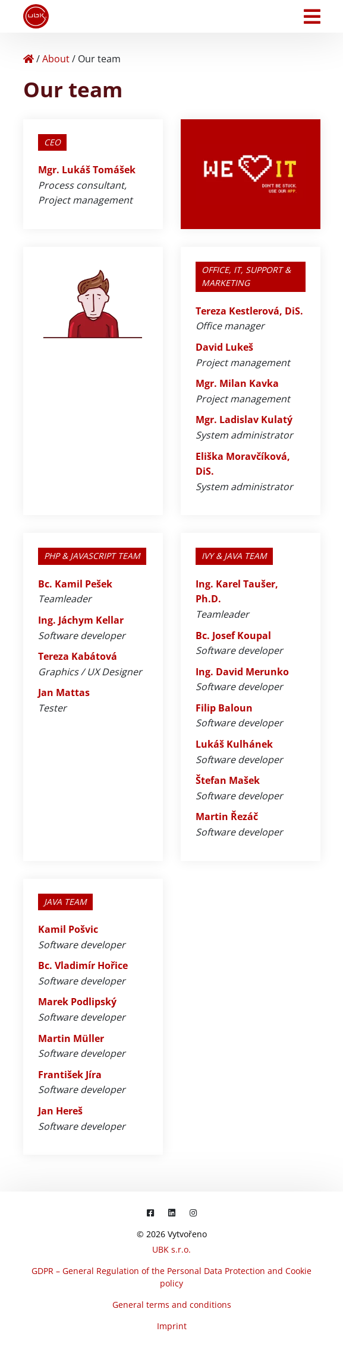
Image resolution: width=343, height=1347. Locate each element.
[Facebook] (150, 1212)
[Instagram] (193, 1212)
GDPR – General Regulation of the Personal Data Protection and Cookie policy (171, 1277)
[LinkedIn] (171, 1212)
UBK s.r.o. (171, 1249)
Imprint (172, 1326)
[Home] (28, 58)
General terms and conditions (171, 1304)
